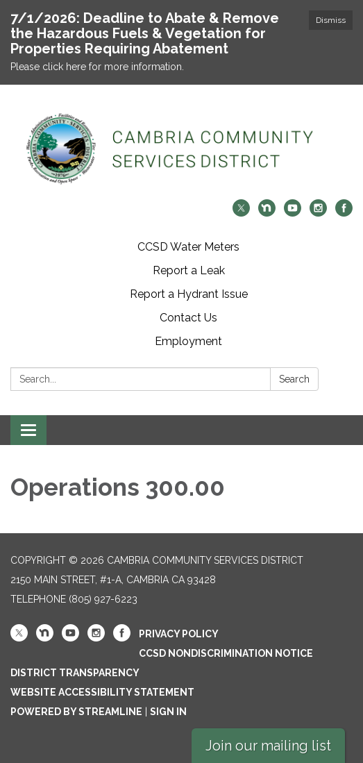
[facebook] (344, 212)
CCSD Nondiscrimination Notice (226, 653)
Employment (188, 341)
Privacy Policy (179, 633)
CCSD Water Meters (188, 246)
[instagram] (318, 212)
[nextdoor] (267, 212)
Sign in (168, 711)
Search (294, 379)
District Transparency (75, 672)
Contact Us (188, 317)
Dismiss (331, 20)
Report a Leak (189, 270)
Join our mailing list (268, 745)
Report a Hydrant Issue (189, 294)
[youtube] (292, 212)
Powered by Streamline (76, 711)
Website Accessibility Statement (102, 692)
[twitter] (241, 212)
